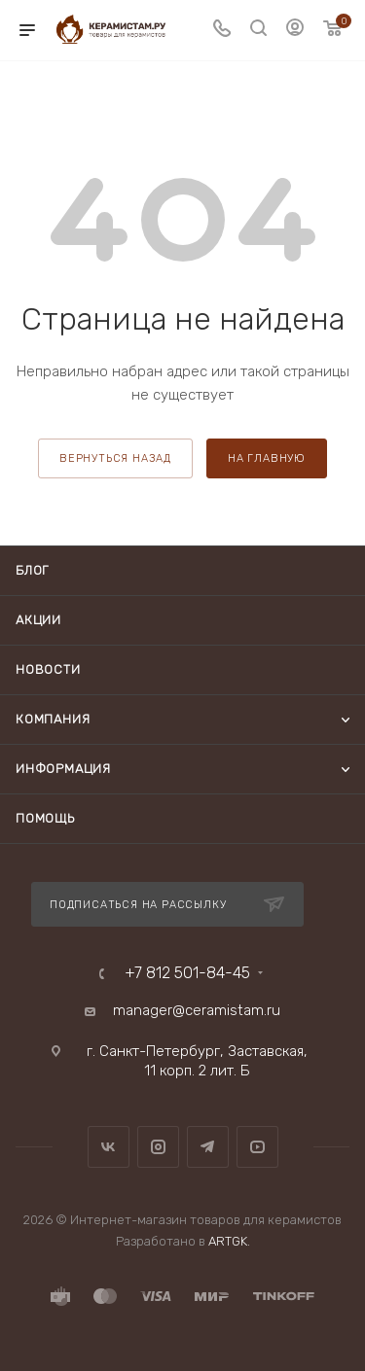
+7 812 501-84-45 (187, 973)
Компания (53, 719)
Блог (32, 570)
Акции (38, 620)
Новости (48, 669)
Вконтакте (108, 1147)
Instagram (158, 1147)
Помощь (45, 818)
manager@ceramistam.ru (196, 1010)
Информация (63, 768)
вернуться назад (115, 458)
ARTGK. (229, 1241)
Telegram (208, 1147)
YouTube (257, 1147)
